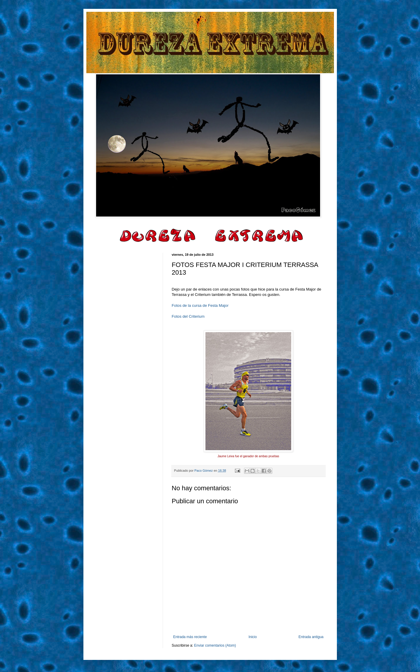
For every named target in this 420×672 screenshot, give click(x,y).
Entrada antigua (311, 637)
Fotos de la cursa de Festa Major (200, 305)
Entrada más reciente (190, 637)
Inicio (252, 637)
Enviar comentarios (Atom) (215, 645)
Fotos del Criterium (188, 316)
